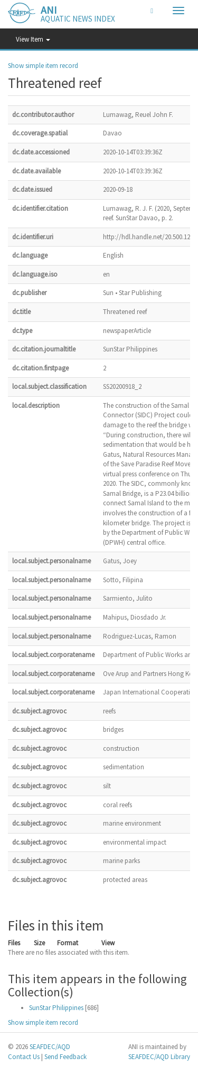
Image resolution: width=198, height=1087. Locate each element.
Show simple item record (43, 65)
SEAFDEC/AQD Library (159, 1056)
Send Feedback (65, 1056)
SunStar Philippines (56, 1007)
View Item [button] (33, 39)
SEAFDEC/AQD (50, 1046)
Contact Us (24, 1056)
